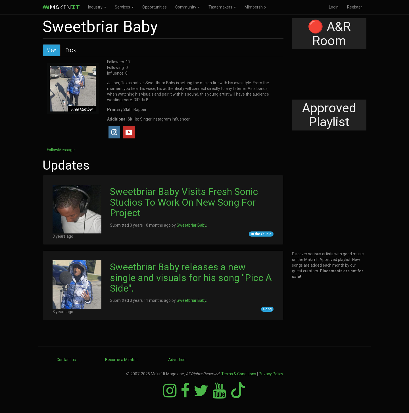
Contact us (66, 359)
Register (354, 7)
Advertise (176, 359)
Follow (52, 150)
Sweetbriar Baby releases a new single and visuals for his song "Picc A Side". (191, 277)
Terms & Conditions (238, 374)
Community (187, 7)
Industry (97, 7)
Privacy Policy (271, 374)
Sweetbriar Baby (191, 225)
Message (66, 150)
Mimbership (255, 7)
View (53, 51)
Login (334, 7)
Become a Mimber (121, 359)
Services (124, 7)
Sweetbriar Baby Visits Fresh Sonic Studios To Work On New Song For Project (184, 202)
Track (71, 50)
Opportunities (154, 7)
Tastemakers (222, 7)
